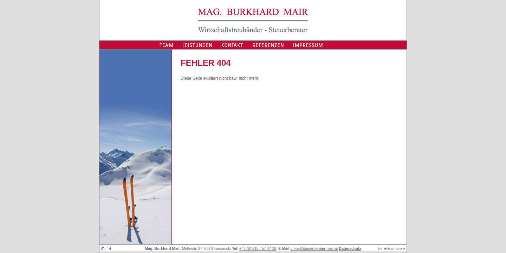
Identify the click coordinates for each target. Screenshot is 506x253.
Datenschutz (350, 248)
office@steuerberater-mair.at (314, 248)
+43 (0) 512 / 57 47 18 (257, 248)
